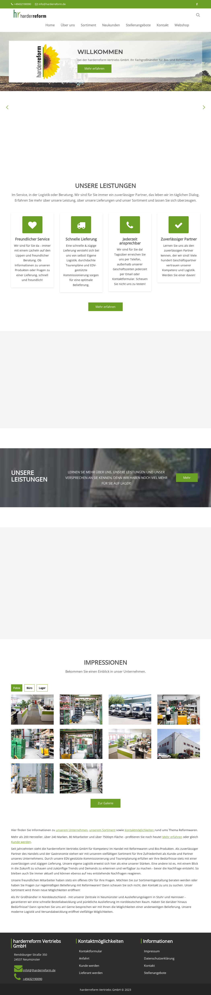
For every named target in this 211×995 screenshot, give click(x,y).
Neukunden (111, 25)
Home (50, 25)
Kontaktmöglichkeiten (140, 830)
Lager (42, 688)
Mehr (186, 478)
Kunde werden (21, 842)
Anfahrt (84, 958)
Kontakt (163, 25)
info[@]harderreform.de (39, 970)
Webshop (182, 25)
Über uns (68, 25)
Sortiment (88, 25)
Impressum (152, 951)
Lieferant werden (91, 973)
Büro (29, 688)
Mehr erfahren (94, 68)
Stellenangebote (138, 25)
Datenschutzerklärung (159, 958)
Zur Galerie (105, 803)
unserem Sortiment (102, 830)
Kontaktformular (90, 951)
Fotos (16, 688)
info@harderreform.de (50, 4)
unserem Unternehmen (72, 830)
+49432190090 (21, 4)
